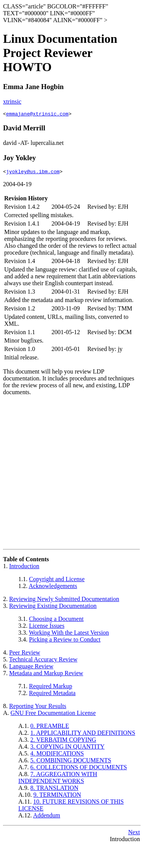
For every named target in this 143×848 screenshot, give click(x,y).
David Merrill (24, 129)
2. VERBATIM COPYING (63, 742)
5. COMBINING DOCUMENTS (71, 762)
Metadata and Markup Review (46, 675)
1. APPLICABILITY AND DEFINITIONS (83, 735)
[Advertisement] (71, 475)
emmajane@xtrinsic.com (37, 114)
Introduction (24, 568)
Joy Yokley (19, 159)
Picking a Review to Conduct (65, 641)
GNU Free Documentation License (53, 715)
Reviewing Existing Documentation (52, 608)
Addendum (46, 817)
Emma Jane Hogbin (33, 87)
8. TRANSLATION (55, 790)
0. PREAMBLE (50, 728)
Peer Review (24, 654)
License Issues (46, 628)
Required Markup (50, 688)
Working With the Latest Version (69, 635)
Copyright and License (57, 581)
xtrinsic (12, 101)
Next (134, 834)
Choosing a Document (56, 621)
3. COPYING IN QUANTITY (68, 749)
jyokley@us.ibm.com (32, 173)
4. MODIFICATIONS (57, 755)
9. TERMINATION (57, 797)
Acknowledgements (53, 588)
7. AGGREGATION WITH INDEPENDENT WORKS (57, 779)
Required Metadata (52, 695)
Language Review (31, 668)
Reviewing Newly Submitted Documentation (64, 601)
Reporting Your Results (37, 708)
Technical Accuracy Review (43, 661)
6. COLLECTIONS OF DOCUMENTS (79, 769)
